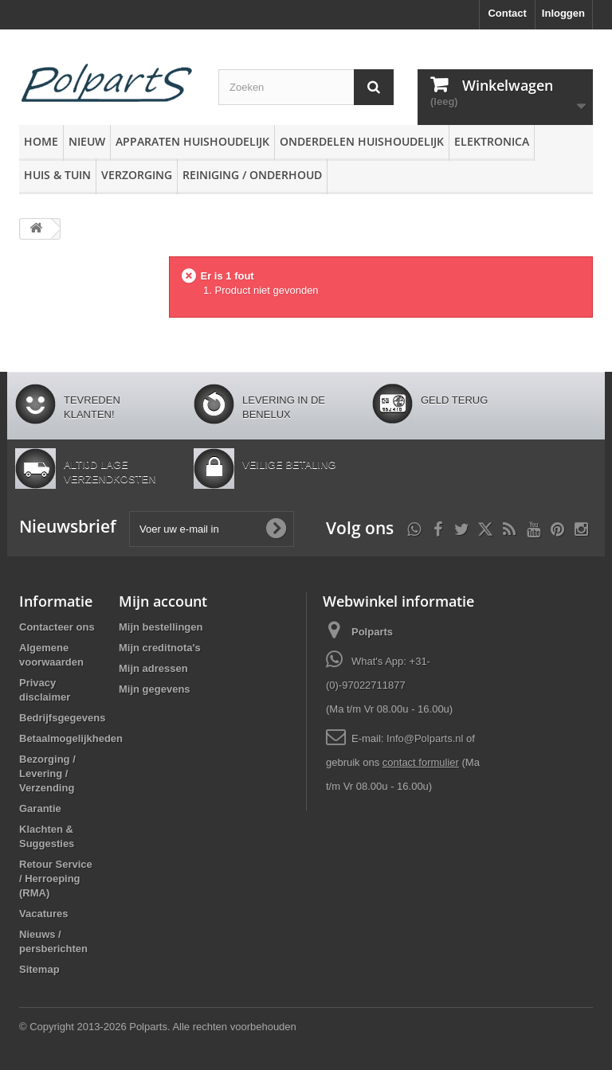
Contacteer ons (57, 627)
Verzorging (136, 174)
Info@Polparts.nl (426, 738)
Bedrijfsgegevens (62, 718)
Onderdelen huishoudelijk (362, 141)
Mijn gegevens (154, 689)
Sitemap (39, 969)
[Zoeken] (374, 87)
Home (41, 141)
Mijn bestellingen (160, 627)
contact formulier (420, 762)
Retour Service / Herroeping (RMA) (55, 878)
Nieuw (87, 141)
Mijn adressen (153, 668)
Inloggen (563, 13)
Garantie (40, 808)
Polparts (372, 632)
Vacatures (43, 914)
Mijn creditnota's (160, 648)
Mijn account (163, 601)
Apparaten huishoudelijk (192, 141)
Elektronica (491, 141)
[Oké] (276, 528)
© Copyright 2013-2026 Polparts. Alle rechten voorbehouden (157, 1027)
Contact (507, 13)
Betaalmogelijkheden (71, 738)
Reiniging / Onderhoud (252, 174)
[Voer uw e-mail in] (211, 529)
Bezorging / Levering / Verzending (47, 773)
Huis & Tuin (57, 174)
